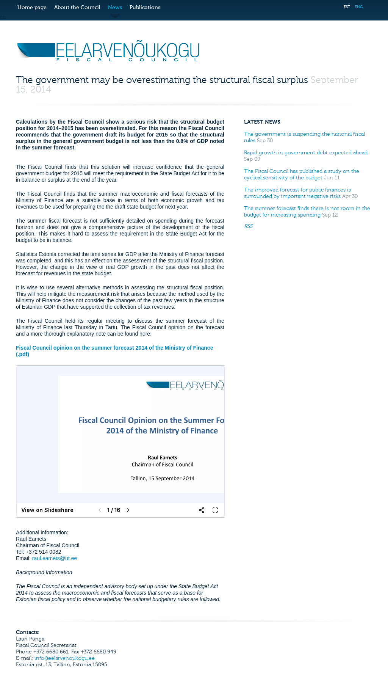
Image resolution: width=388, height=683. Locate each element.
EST (347, 7)
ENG (359, 7)
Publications (145, 7)
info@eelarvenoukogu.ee (64, 658)
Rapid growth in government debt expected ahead (306, 152)
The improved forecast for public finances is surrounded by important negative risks (297, 193)
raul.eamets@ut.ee (54, 558)
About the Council (77, 7)
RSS (248, 226)
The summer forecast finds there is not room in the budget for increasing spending (307, 211)
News (115, 7)
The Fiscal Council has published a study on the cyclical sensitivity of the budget (301, 174)
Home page (32, 7)
